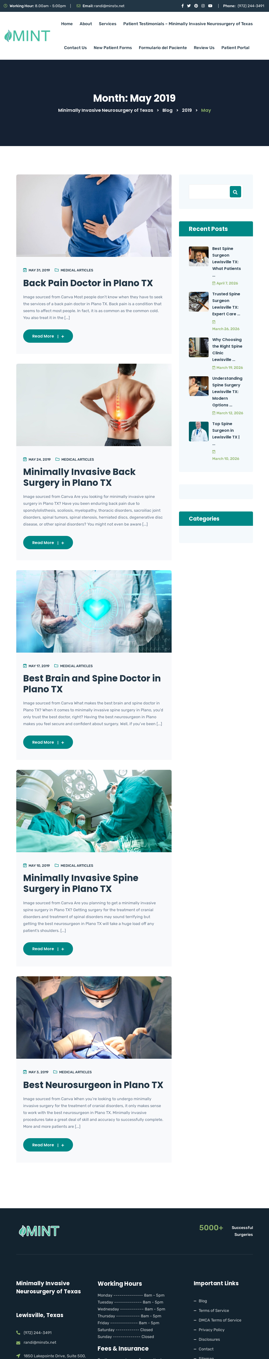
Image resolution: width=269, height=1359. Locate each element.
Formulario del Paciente (163, 47)
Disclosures (209, 1353)
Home (67, 23)
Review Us (204, 47)
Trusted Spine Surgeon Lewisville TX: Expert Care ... (226, 304)
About (86, 23)
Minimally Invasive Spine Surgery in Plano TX (84, 886)
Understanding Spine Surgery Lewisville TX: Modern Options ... (227, 392)
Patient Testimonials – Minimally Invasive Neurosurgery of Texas (188, 23)
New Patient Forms (113, 47)
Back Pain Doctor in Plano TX (91, 283)
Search (235, 191)
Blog (203, 1315)
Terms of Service (214, 1324)
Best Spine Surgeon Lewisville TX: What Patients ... (226, 262)
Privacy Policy (212, 1344)
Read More (49, 336)
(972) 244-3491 (251, 6)
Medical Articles (77, 270)
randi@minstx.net (109, 6)
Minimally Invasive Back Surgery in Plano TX (82, 478)
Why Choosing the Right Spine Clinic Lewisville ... (227, 349)
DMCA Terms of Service (220, 1334)
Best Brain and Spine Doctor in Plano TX (90, 685)
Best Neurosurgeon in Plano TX (90, 1093)
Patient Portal (235, 47)
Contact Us (75, 47)
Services (107, 23)
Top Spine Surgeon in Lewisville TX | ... (226, 434)
